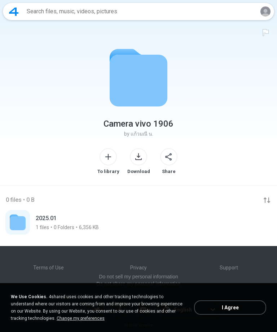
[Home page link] (13, 11)
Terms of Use (48, 267)
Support (229, 267)
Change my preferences (81, 318)
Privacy (138, 267)
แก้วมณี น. (142, 134)
